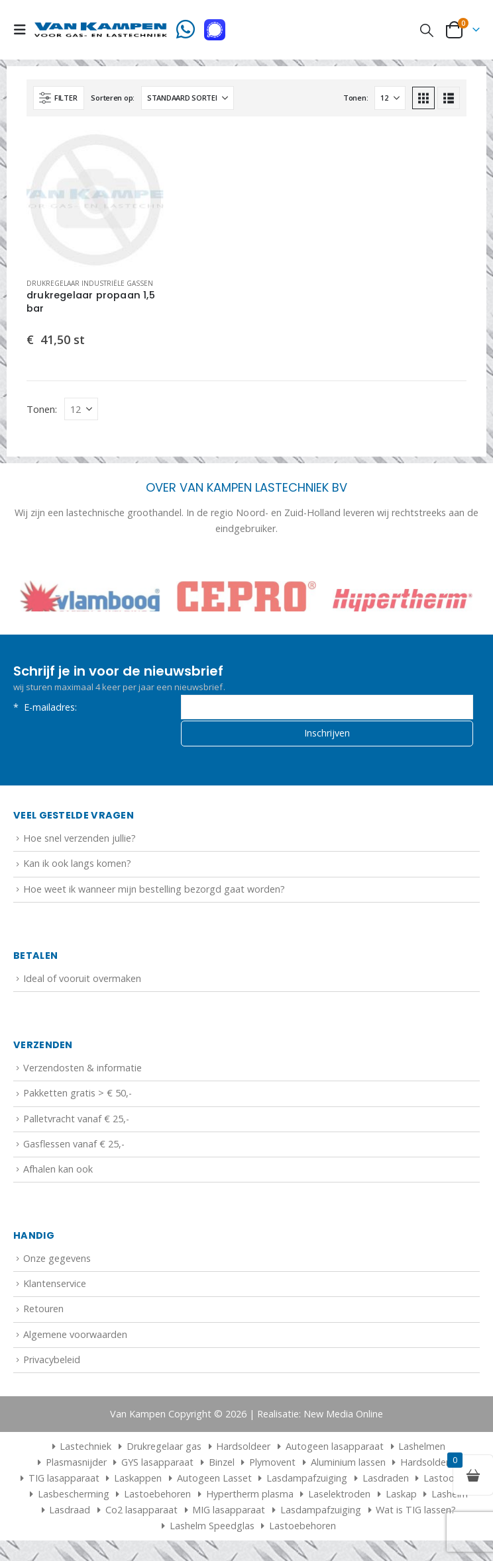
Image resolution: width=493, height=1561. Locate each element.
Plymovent (272, 1465)
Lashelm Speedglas (212, 1529)
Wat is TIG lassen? (416, 1513)
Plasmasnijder (76, 1465)
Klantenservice (54, 1286)
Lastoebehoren (157, 1497)
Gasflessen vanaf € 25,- (74, 1147)
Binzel (222, 1465)
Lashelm (449, 1497)
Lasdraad (69, 1513)
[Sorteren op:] (187, 98)
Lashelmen (421, 1449)
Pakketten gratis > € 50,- (77, 1096)
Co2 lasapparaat (141, 1513)
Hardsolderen (430, 1465)
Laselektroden (339, 1497)
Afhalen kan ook (58, 1172)
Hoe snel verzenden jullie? (79, 841)
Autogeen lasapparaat (335, 1449)
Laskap (401, 1497)
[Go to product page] (95, 198)
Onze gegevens (57, 1261)
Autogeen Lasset (214, 1481)
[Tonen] (390, 98)
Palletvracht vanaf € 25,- (76, 1122)
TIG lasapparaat (63, 1481)
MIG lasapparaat (228, 1513)
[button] (23, 30)
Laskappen (138, 1481)
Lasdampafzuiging (306, 1481)
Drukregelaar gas (164, 1449)
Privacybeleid (51, 1363)
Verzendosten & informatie (82, 1071)
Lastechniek (80, 1449)
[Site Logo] (100, 29)
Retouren (43, 1312)
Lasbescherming (73, 1497)
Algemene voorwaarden (75, 1337)
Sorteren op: (113, 98)
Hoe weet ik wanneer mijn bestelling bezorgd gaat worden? (154, 892)
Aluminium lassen (348, 1465)
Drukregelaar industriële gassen (90, 283)
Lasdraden (385, 1481)
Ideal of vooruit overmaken (82, 981)
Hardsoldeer (243, 1449)
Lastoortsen (450, 1481)
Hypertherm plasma (250, 1497)
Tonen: (355, 98)
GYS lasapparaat (157, 1465)
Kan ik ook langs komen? (77, 867)
